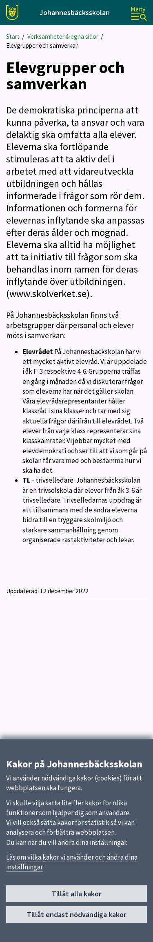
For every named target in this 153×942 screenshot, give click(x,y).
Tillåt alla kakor (76, 897)
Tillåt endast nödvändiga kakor (76, 917)
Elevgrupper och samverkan (42, 45)
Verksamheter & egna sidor (62, 36)
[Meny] (139, 12)
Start (13, 36)
